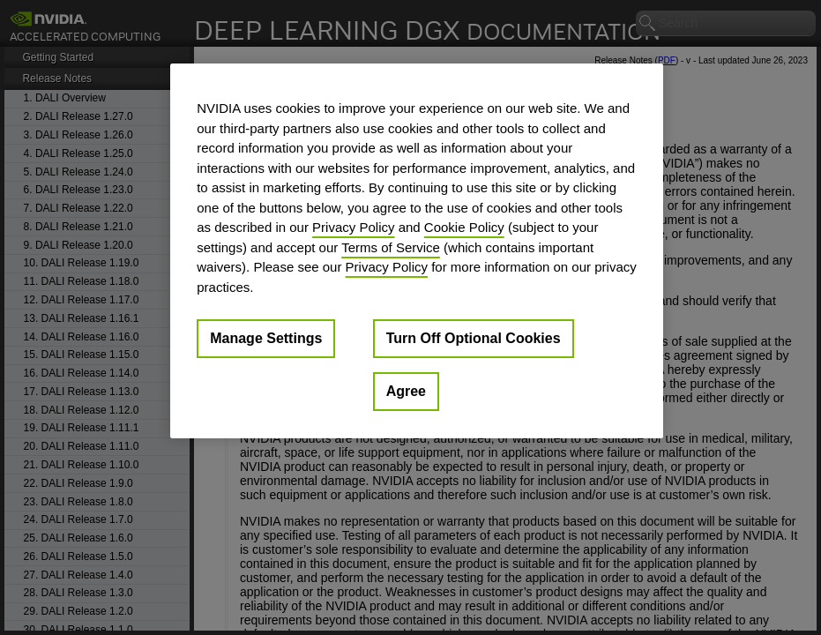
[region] (416, 251)
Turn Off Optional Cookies (473, 338)
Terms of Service (390, 247)
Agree (406, 391)
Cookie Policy (464, 227)
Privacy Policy (353, 227)
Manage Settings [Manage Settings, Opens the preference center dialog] (266, 338)
